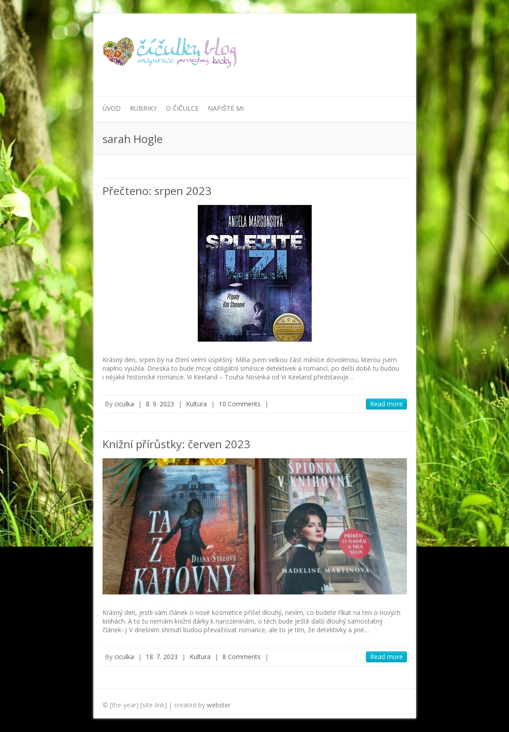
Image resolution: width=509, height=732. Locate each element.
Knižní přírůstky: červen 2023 (176, 443)
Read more (386, 403)
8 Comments (241, 656)
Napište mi (226, 108)
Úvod (112, 108)
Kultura (196, 403)
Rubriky (143, 108)
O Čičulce (182, 108)
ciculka (124, 403)
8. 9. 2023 (160, 403)
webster (219, 705)
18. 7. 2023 (162, 656)
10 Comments (240, 403)
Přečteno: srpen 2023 (157, 190)
